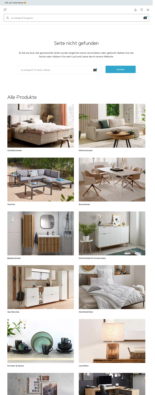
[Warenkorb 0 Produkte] (148, 10)
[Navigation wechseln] (5, 10)
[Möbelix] (18, 10)
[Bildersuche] (145, 17)
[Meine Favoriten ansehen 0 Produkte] (142, 10)
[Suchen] (7, 17)
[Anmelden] (135, 10)
